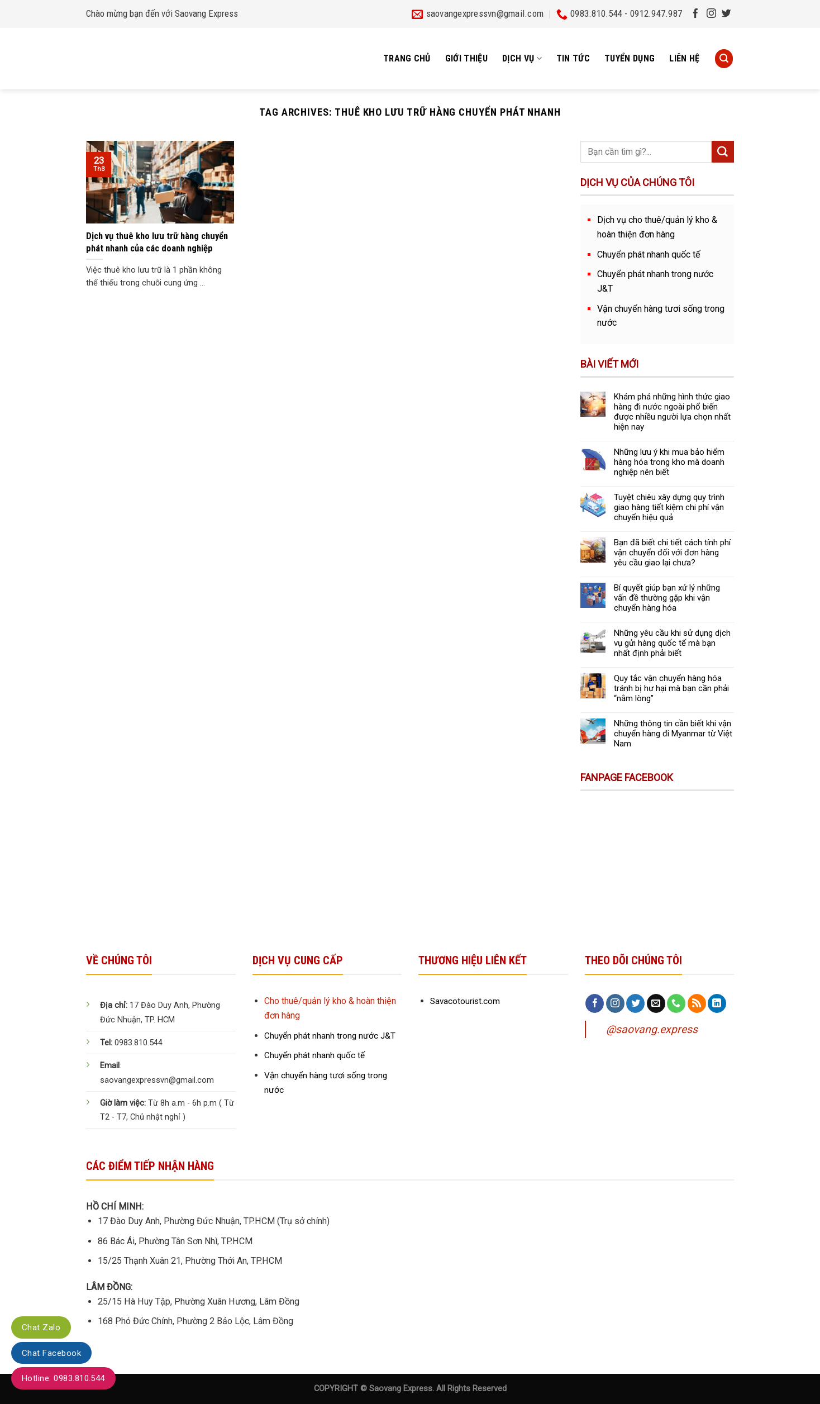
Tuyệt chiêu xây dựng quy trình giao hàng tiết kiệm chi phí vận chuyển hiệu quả (669, 507)
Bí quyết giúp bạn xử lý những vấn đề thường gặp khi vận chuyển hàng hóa (667, 598)
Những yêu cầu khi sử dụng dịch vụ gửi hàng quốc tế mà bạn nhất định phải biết (672, 643)
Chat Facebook (51, 1353)
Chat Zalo (41, 1327)
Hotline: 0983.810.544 (63, 1378)
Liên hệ (684, 58)
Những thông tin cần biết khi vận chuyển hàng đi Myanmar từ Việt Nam (673, 733)
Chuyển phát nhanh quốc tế (648, 254)
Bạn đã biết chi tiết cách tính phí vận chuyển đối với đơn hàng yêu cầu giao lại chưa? (672, 552)
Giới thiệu (466, 58)
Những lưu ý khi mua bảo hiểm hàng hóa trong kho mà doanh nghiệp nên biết (669, 462)
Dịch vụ (522, 58)
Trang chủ (407, 58)
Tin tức (573, 58)
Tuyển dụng (629, 58)
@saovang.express (652, 1029)
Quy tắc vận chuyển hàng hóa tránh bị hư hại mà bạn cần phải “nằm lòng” (671, 688)
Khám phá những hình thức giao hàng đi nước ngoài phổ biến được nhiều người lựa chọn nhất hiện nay (672, 412)
